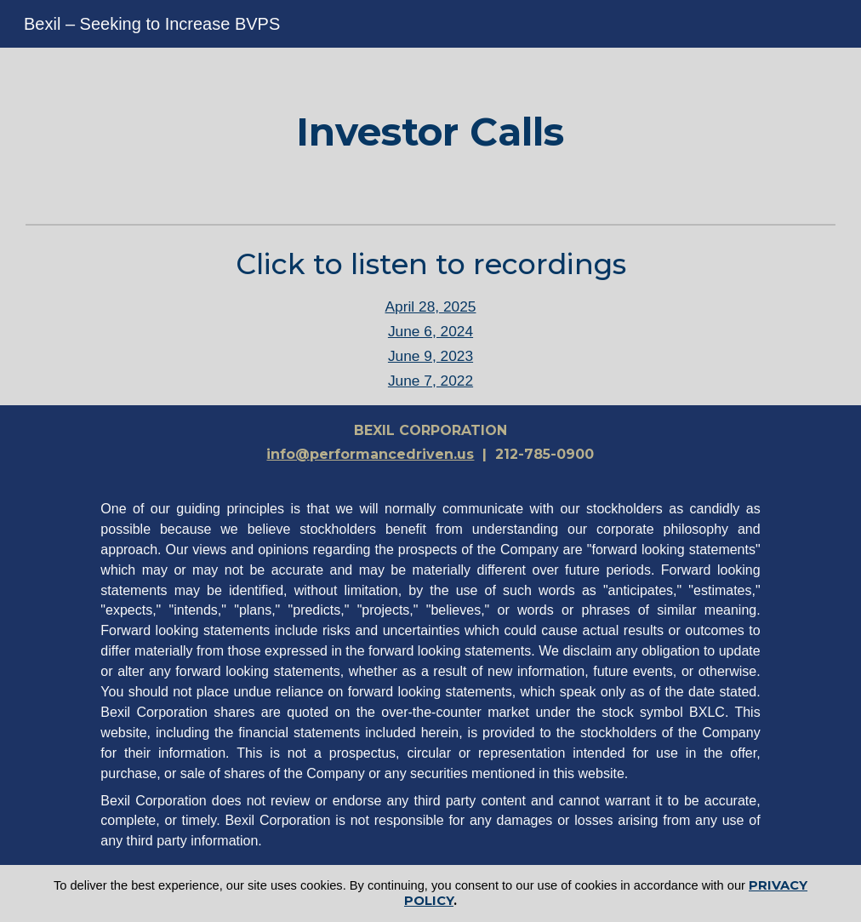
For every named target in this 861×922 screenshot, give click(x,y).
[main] (431, 132)
